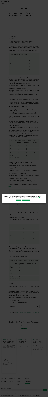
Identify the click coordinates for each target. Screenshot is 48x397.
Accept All (18, 200)
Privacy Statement (36, 197)
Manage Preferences (26, 200)
